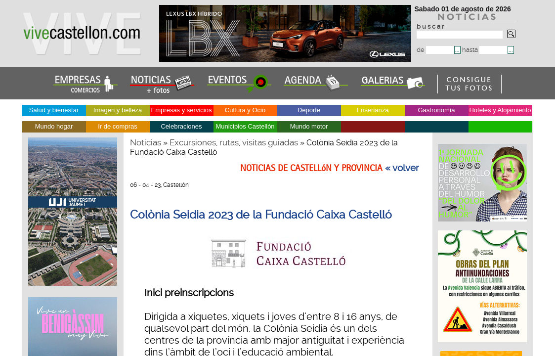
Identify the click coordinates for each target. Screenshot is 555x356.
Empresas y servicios (181, 110)
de (435, 49)
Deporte (309, 110)
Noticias (145, 142)
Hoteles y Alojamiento (500, 110)
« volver (402, 168)
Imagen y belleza (117, 110)
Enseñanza (372, 110)
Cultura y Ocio (245, 110)
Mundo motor (309, 126)
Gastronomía (436, 110)
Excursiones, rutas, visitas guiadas (234, 142)
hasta (485, 49)
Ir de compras (117, 126)
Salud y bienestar (54, 110)
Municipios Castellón (244, 126)
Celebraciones (181, 126)
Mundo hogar (54, 126)
